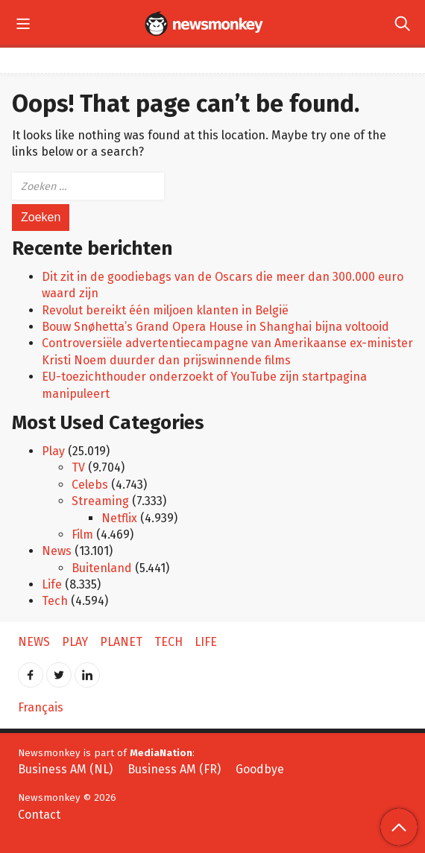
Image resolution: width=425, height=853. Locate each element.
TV (78, 467)
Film (82, 534)
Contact (39, 815)
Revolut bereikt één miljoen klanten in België (165, 310)
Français (40, 707)
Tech (55, 601)
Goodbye (260, 769)
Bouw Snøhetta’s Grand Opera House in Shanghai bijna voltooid (215, 327)
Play (53, 451)
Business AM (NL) (65, 769)
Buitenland (102, 568)
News (57, 551)
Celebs (90, 485)
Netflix (119, 518)
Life (52, 584)
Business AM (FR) (174, 769)
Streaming (100, 501)
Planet (121, 642)
